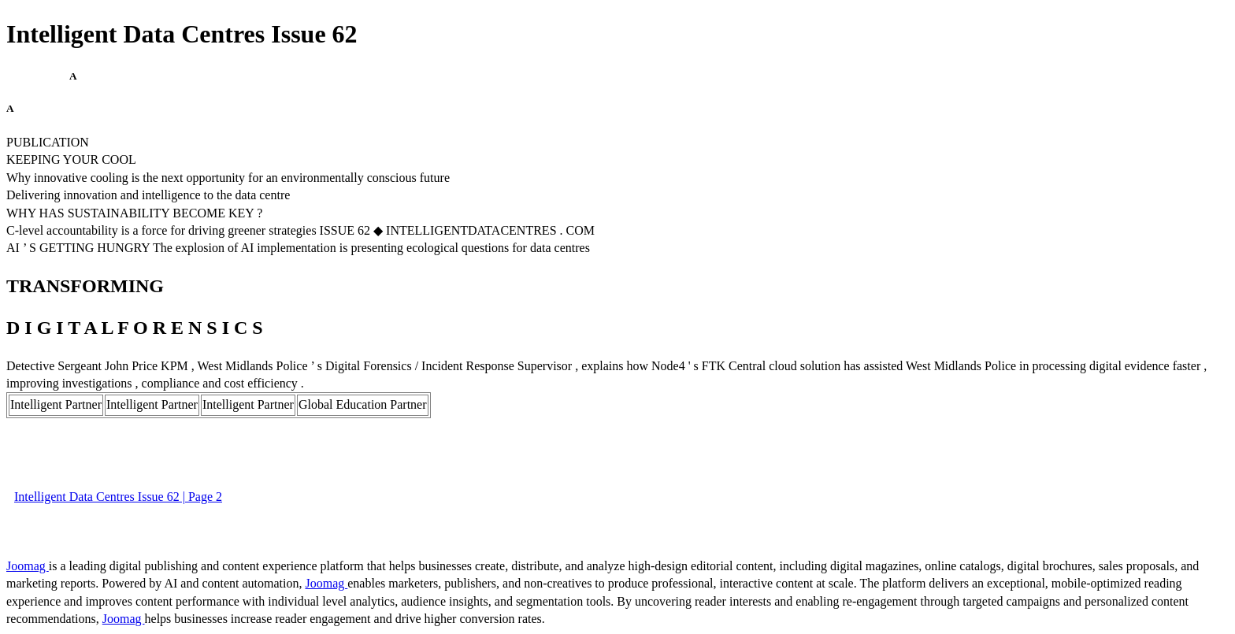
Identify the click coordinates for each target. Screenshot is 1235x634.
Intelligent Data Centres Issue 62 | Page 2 (118, 496)
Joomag (27, 566)
